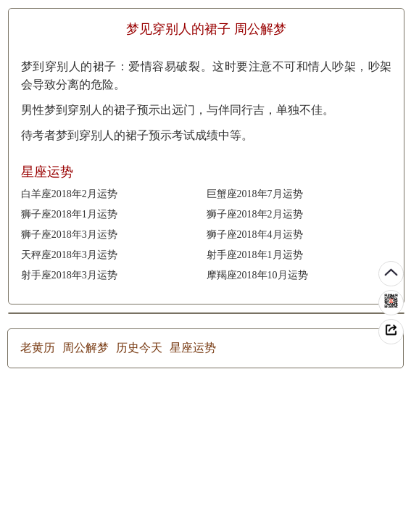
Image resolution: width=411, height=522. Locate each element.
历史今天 (139, 347)
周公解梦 (85, 347)
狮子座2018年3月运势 (69, 234)
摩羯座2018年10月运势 (257, 275)
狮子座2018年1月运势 (69, 214)
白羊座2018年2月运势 (69, 193)
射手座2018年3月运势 (69, 275)
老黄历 (37, 347)
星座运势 (193, 347)
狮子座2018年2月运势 (255, 214)
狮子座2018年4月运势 (255, 234)
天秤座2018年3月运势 (69, 254)
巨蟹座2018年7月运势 (255, 193)
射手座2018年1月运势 (255, 254)
